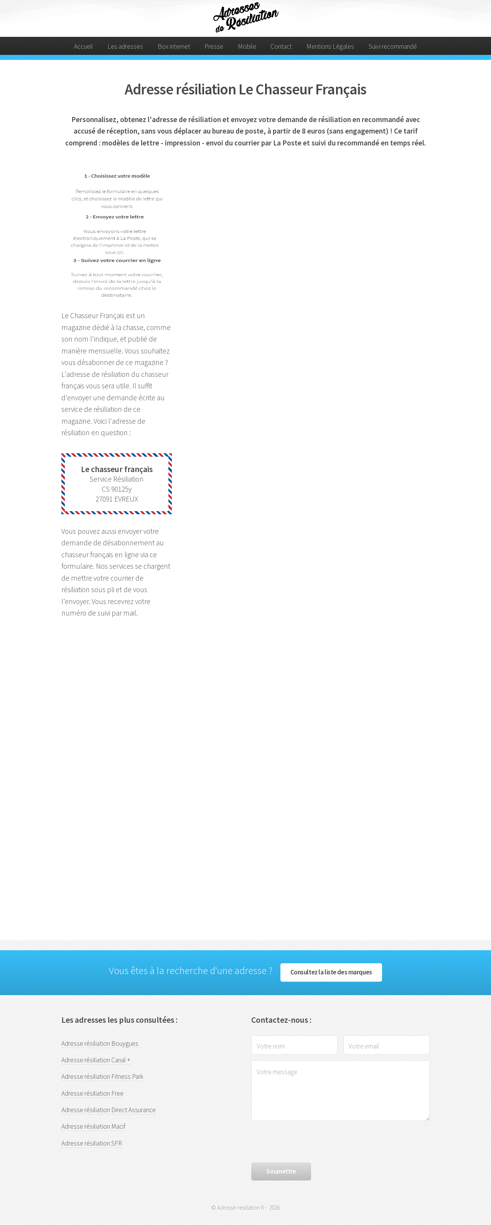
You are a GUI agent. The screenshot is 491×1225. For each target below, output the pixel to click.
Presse (213, 46)
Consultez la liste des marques (331, 972)
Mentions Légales (330, 46)
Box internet (174, 46)
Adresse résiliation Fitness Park (102, 1076)
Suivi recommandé (393, 46)
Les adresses (125, 46)
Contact (281, 46)
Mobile (247, 46)
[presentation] (309, 1142)
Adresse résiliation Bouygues (99, 1043)
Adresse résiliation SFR (91, 1143)
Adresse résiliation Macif (93, 1126)
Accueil (83, 46)
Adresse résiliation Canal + (95, 1060)
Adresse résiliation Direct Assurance (108, 1110)
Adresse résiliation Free (92, 1093)
